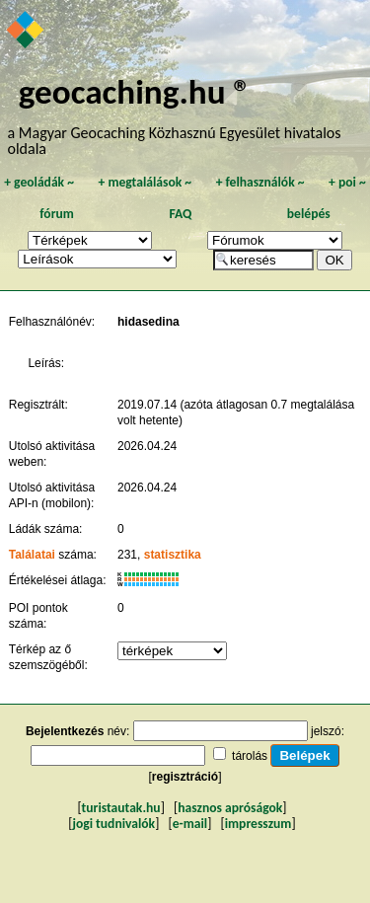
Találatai (32, 555)
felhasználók (260, 182)
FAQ (180, 213)
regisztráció (185, 777)
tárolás (249, 756)
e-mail (190, 823)
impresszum (258, 823)
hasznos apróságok (230, 807)
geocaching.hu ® (135, 91)
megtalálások (145, 182)
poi (347, 182)
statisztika (172, 555)
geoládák (39, 182)
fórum (56, 213)
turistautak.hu (121, 807)
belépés (309, 213)
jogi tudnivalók (113, 823)
